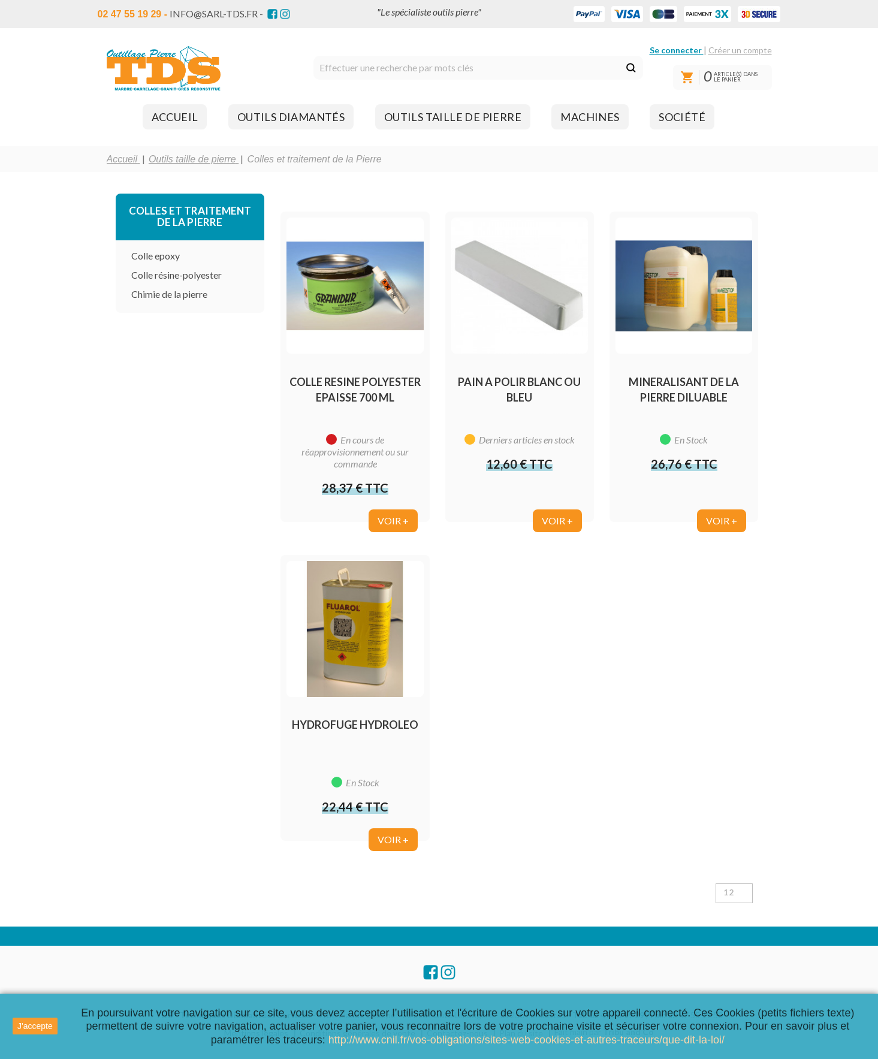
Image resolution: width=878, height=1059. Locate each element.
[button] (175, 116)
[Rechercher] (478, 68)
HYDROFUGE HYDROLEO (355, 724)
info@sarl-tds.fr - (216, 13)
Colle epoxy (155, 255)
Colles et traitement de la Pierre (190, 216)
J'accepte (35, 1026)
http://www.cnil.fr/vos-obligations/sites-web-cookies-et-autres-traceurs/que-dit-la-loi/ (526, 1040)
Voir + (393, 520)
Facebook (272, 14)
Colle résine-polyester (176, 274)
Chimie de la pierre (169, 294)
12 (729, 892)
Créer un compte (740, 50)
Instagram (285, 14)
